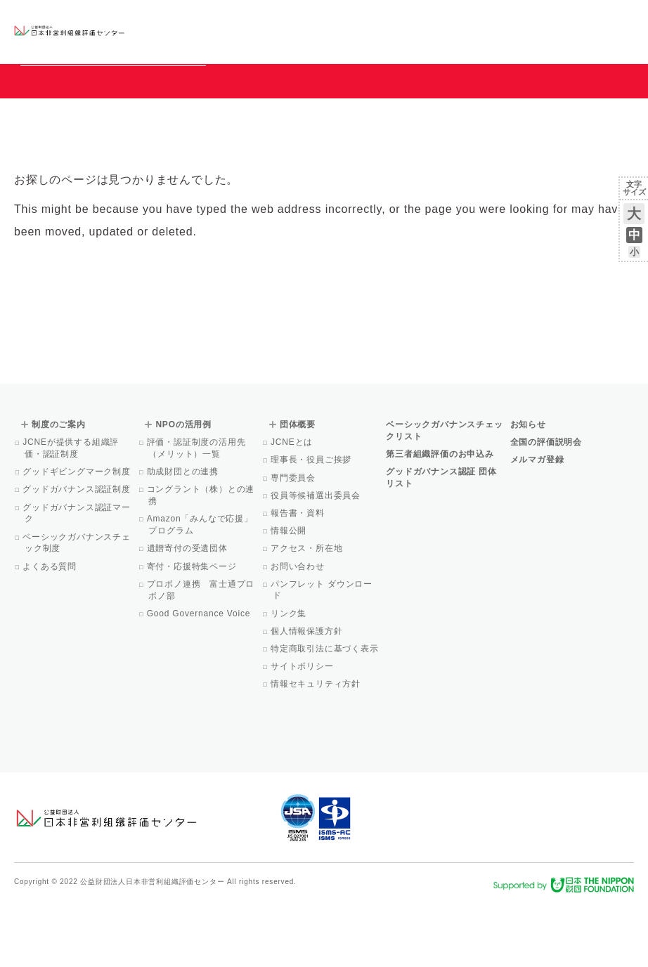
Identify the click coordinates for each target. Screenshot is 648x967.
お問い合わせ (577, 19)
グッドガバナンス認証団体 (173, 31)
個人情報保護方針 (308, 695)
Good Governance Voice (199, 677)
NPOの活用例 (405, 31)
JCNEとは (293, 506)
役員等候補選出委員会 (317, 559)
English (620, 19)
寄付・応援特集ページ (192, 630)
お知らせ (490, 19)
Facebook (470, 42)
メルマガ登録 (537, 523)
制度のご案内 (344, 31)
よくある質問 (51, 630)
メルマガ (506, 42)
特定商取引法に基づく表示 (326, 713)
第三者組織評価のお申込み (440, 518)
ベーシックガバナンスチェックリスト (263, 31)
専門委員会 (294, 542)
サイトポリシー (303, 730)
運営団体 (529, 19)
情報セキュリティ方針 (317, 748)
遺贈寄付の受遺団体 (187, 612)
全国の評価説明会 (546, 506)
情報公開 (289, 594)
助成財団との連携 (183, 535)
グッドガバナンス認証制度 (78, 553)
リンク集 (289, 677)
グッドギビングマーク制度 (78, 535)
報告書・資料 (299, 577)
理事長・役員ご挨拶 (312, 523)
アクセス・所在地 (308, 612)
